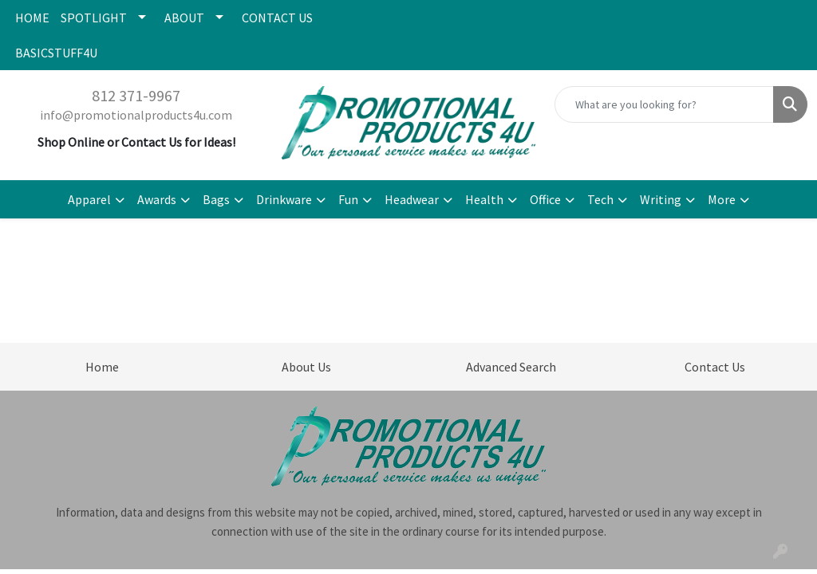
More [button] (722, 199)
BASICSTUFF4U (56, 53)
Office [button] (545, 199)
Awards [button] (156, 199)
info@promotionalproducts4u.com (136, 115)
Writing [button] (660, 199)
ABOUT (184, 18)
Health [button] (484, 199)
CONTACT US (277, 18)
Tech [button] (600, 199)
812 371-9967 (136, 95)
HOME (32, 18)
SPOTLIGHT (94, 18)
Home (102, 367)
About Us (306, 367)
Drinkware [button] (284, 199)
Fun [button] (348, 199)
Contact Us (715, 367)
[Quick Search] (664, 104)
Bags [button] (216, 199)
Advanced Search (511, 367)
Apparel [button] (89, 199)
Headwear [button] (412, 199)
